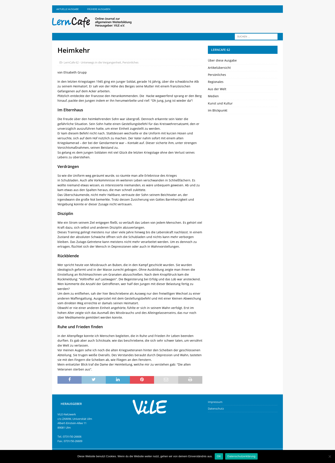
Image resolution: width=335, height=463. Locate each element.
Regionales (215, 82)
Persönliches (130, 62)
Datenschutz (216, 408)
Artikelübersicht (219, 68)
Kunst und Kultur (220, 103)
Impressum (215, 402)
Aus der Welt (217, 89)
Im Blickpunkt (217, 110)
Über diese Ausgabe (222, 60)
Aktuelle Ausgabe (67, 9)
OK (219, 456)
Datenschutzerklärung (241, 456)
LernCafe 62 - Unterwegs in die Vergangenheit (92, 62)
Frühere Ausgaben (98, 9)
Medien (213, 96)
